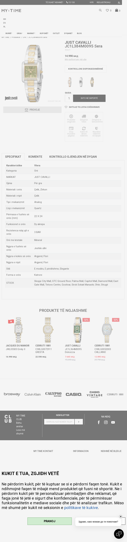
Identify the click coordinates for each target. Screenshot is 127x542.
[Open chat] (119, 534)
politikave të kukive (81, 507)
